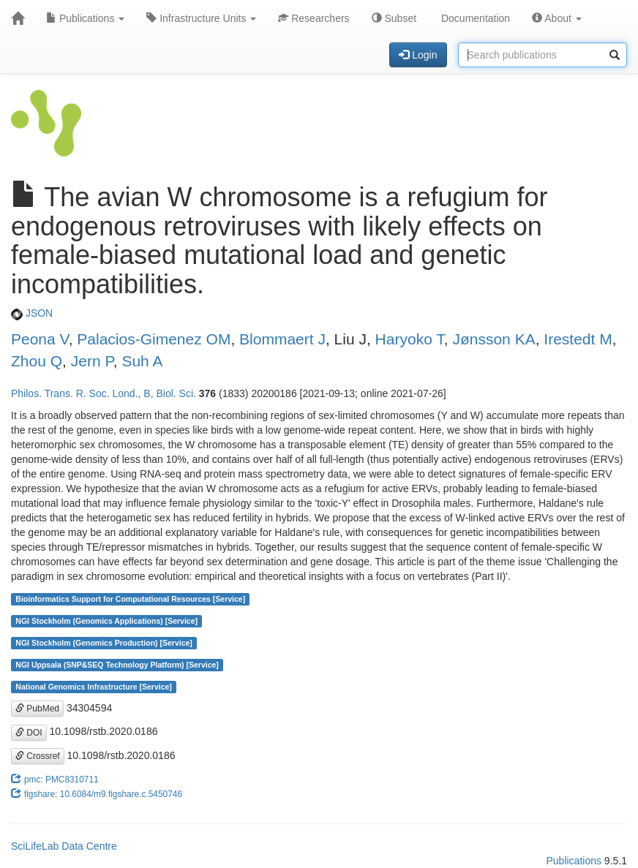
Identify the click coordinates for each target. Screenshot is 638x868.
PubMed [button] (37, 708)
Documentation (474, 18)
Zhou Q (36, 360)
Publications (85, 18)
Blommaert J (282, 339)
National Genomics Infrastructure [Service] (93, 686)
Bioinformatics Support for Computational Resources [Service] (130, 599)
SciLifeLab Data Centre (64, 846)
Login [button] (418, 55)
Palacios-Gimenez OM (153, 339)
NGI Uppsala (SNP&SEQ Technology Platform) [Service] (117, 664)
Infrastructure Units (201, 18)
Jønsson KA (493, 339)
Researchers (313, 18)
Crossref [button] (37, 756)
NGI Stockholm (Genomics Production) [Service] (103, 642)
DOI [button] (28, 733)
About (557, 18)
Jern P (92, 360)
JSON (32, 313)
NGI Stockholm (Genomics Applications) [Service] (106, 620)
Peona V (40, 339)
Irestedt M (578, 339)
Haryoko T (409, 339)
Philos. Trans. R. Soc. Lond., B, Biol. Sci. (103, 393)
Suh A (141, 360)
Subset (394, 18)
